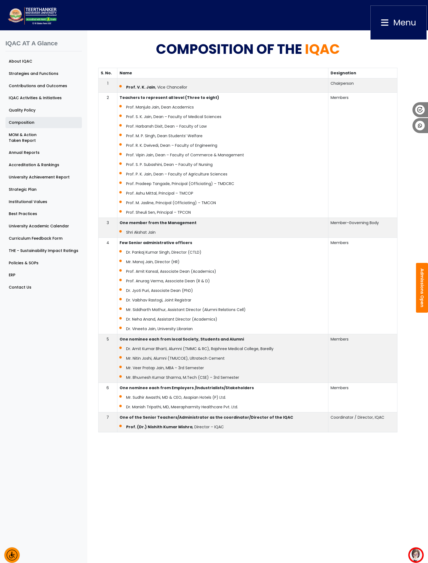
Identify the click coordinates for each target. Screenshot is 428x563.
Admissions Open (422, 287)
